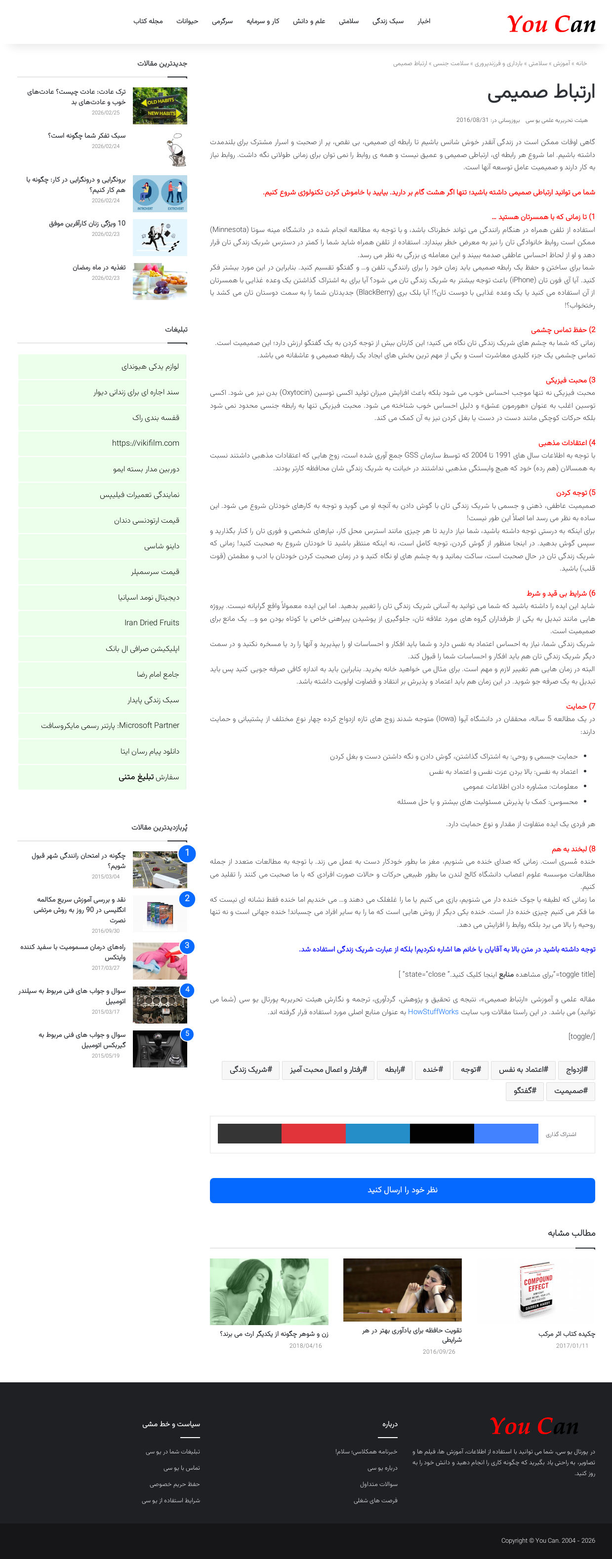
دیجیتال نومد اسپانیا (148, 598)
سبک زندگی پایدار (153, 700)
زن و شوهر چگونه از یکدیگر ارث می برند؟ (274, 1334)
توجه (468, 1070)
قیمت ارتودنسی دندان (146, 521)
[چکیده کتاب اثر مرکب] (536, 1291)
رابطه (392, 1070)
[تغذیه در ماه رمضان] (160, 281)
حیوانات (187, 21)
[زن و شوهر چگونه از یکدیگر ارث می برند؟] (269, 1291)
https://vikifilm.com (145, 444)
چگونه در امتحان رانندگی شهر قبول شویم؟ (78, 861)
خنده (430, 1070)
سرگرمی (222, 21)
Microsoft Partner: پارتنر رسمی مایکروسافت (110, 726)
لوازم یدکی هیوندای (150, 367)
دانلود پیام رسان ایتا (150, 752)
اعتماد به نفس (521, 1070)
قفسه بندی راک (155, 418)
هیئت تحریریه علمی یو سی (557, 120)
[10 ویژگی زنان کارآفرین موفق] (160, 237)
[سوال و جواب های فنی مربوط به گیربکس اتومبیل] (160, 1048)
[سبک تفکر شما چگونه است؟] (160, 149)
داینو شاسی (161, 546)
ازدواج (574, 1070)
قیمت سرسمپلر (155, 572)
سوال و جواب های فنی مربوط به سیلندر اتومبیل (71, 996)
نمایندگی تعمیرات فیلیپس (139, 495)
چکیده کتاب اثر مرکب (566, 1334)
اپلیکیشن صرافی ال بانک (142, 649)
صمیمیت (568, 1091)
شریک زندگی (248, 1070)
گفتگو (522, 1091)
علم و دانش (309, 21)
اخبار (423, 21)
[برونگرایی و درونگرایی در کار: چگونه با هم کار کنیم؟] (160, 193)
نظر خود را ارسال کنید (402, 1190)
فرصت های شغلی (376, 1501)
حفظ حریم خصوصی (175, 1484)
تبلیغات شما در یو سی (173, 1452)
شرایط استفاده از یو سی (171, 1501)
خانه (585, 64)
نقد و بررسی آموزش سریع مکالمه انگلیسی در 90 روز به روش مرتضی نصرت (79, 910)
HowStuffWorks (433, 1012)
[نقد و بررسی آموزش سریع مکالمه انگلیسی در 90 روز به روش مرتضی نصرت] (160, 913)
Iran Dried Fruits (151, 623)
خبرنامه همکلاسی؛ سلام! (366, 1452)
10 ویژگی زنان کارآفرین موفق (87, 224)
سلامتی (349, 21)
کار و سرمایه (262, 21)
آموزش (561, 64)
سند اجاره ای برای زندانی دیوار (136, 392)
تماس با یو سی (181, 1468)
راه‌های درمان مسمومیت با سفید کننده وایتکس (72, 952)
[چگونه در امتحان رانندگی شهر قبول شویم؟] (160, 869)
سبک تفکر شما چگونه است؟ (86, 136)
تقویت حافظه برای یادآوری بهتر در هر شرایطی (412, 1336)
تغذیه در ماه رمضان (99, 268)
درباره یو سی (382, 1468)
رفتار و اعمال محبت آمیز (326, 1070)
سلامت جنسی (451, 64)
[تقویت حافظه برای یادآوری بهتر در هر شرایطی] (402, 1290)
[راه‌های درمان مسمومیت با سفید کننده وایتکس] (160, 961)
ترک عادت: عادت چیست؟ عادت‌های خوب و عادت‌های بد (76, 97)
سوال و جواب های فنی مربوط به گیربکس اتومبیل (82, 1040)
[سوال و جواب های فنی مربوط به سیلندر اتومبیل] (160, 1005)
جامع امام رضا (158, 675)
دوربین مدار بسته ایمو (146, 469)
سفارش (149, 777)
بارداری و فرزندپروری (499, 64)
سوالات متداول (379, 1484)
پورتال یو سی (573, 1452)
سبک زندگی (388, 21)
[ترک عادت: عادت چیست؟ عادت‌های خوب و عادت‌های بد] (160, 105)
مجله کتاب (148, 21)
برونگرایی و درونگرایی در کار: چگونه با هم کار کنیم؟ (75, 185)
